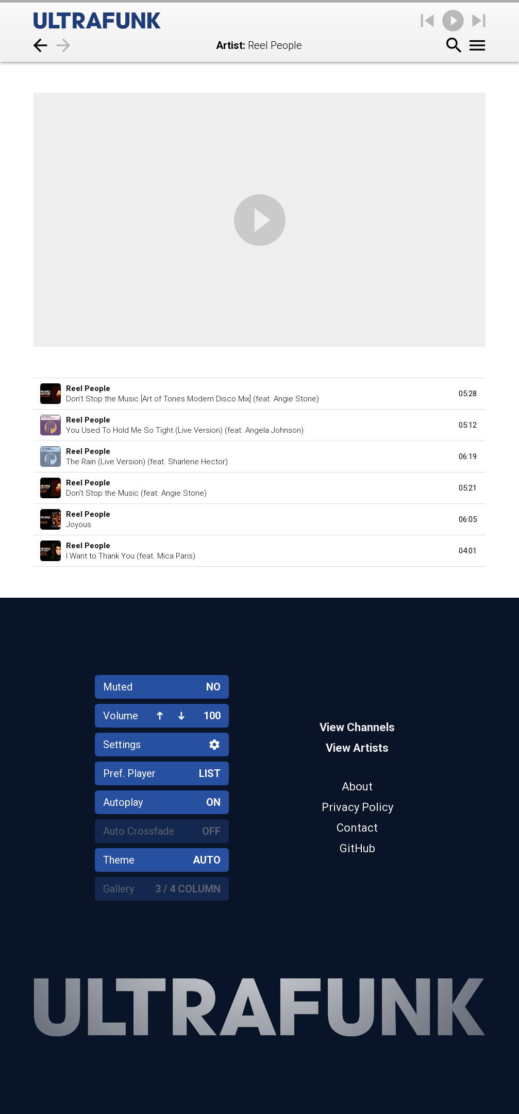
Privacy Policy (357, 807)
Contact (357, 827)
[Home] (97, 20)
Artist (229, 45)
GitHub (357, 848)
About (357, 786)
